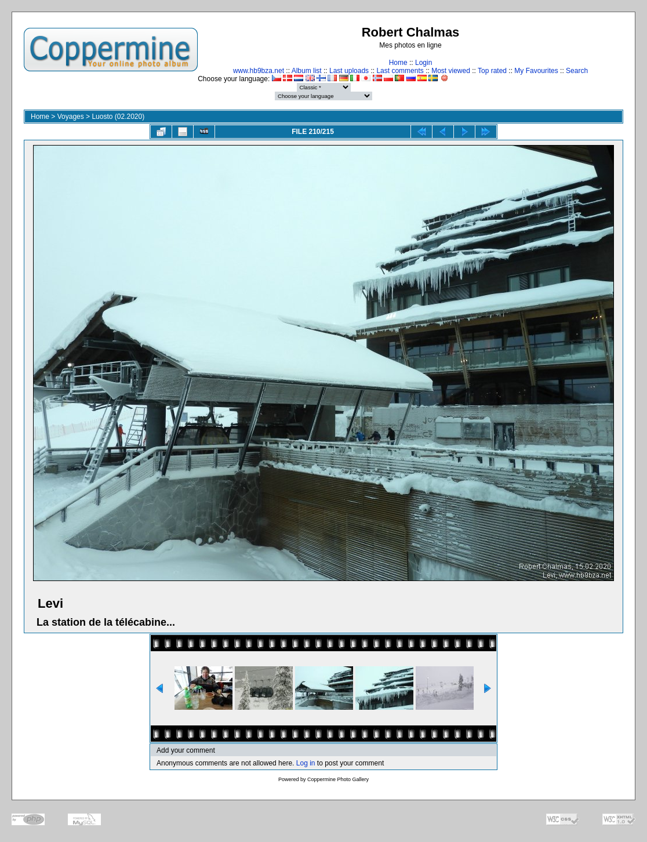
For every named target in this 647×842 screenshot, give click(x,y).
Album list (307, 71)
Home (398, 63)
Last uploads (349, 71)
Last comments (399, 71)
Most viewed (450, 71)
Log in (305, 763)
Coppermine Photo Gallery (338, 779)
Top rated (492, 71)
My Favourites (536, 71)
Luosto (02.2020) (118, 116)
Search (577, 71)
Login (423, 63)
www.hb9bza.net (258, 71)
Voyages (70, 116)
